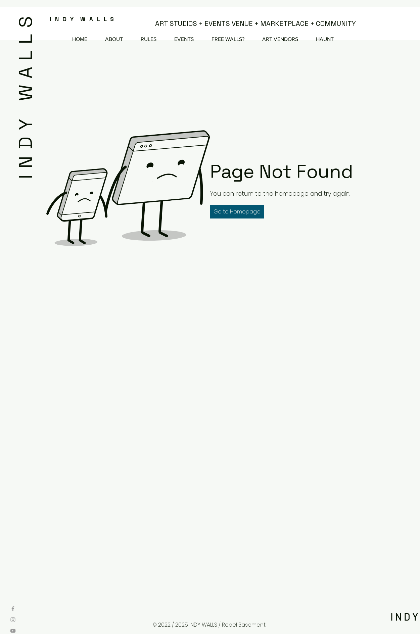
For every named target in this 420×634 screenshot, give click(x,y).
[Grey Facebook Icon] (13, 608)
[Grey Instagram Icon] (13, 620)
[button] (237, 211)
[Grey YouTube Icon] (13, 631)
